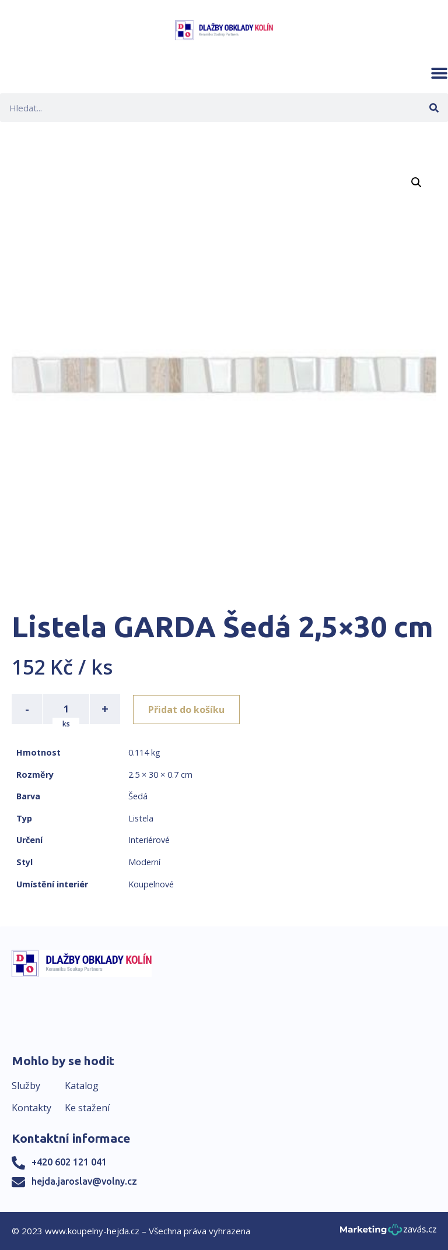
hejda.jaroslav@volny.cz (84, 1181)
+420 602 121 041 (69, 1162)
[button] (439, 73)
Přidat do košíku (187, 709)
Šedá (138, 796)
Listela (140, 818)
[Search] (433, 107)
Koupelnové (151, 884)
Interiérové (149, 839)
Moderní (144, 862)
